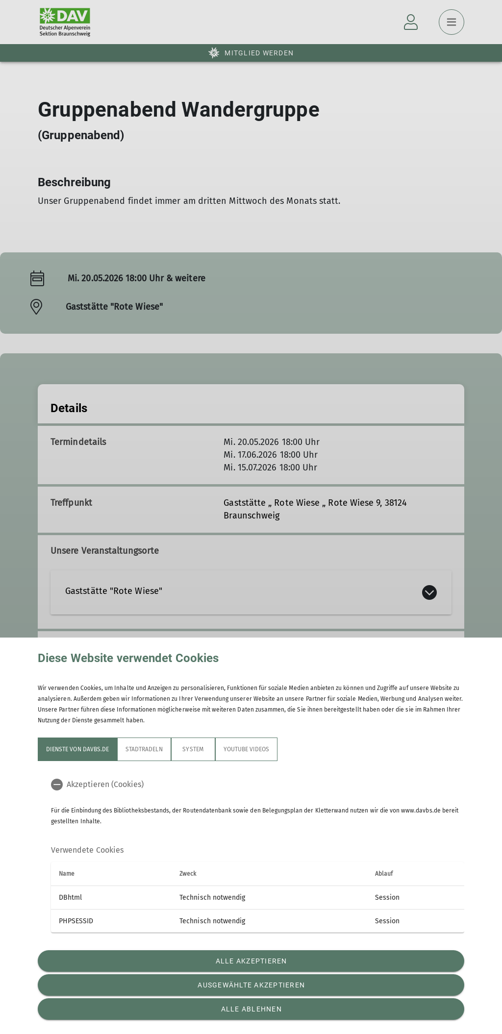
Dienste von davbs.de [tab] (77, 749)
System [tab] (192, 749)
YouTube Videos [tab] (247, 749)
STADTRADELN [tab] (144, 749)
